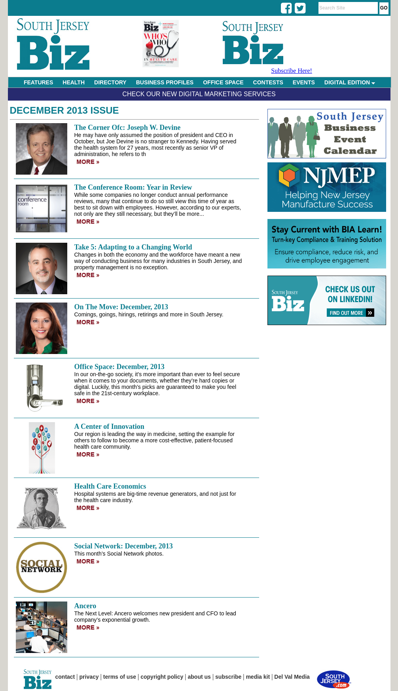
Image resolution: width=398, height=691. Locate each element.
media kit (258, 677)
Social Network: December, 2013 (123, 546)
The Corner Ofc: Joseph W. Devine (127, 127)
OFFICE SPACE (223, 82)
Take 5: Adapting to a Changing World (133, 247)
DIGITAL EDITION (349, 82)
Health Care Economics (110, 486)
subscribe (228, 677)
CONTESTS (268, 82)
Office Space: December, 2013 (119, 367)
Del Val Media (291, 677)
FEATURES (38, 82)
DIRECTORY (110, 82)
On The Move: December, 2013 (121, 307)
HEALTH (74, 82)
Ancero (85, 606)
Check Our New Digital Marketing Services (198, 94)
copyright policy (161, 677)
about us (199, 677)
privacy (89, 677)
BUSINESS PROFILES (164, 82)
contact (65, 677)
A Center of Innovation (109, 426)
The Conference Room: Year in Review (133, 187)
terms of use (119, 677)
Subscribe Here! (291, 70)
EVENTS (304, 82)
